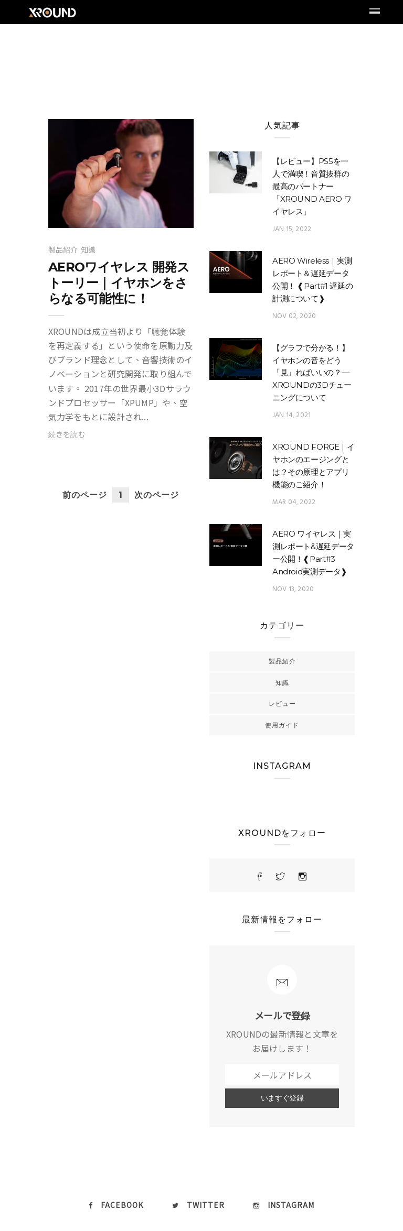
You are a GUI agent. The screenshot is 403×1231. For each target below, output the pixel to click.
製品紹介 (63, 249)
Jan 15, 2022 (291, 229)
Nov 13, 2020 (293, 589)
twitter (198, 1205)
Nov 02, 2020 (294, 316)
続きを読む (67, 434)
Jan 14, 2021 (291, 415)
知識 (88, 249)
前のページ (84, 495)
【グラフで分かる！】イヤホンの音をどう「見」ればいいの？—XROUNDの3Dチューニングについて (312, 373)
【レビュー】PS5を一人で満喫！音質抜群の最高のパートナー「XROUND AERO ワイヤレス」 (312, 186)
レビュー (282, 703)
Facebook (116, 1205)
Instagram (283, 1205)
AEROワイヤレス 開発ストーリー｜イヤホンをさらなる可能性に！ (118, 282)
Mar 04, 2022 (293, 502)
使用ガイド (282, 725)
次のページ (156, 495)
